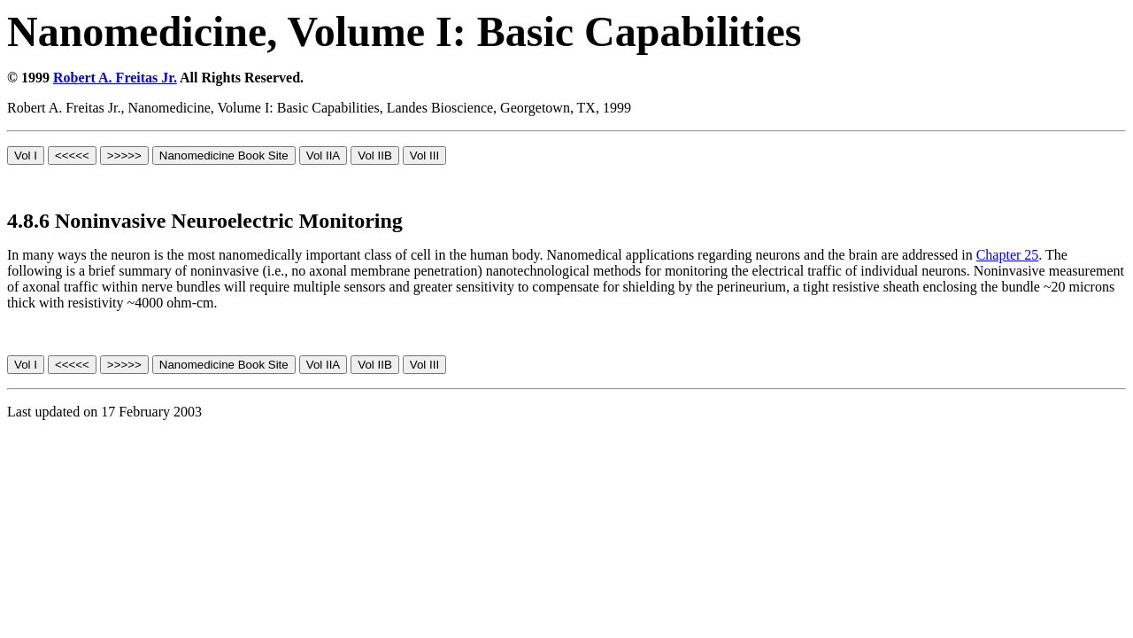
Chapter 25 (1007, 254)
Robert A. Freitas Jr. (115, 77)
